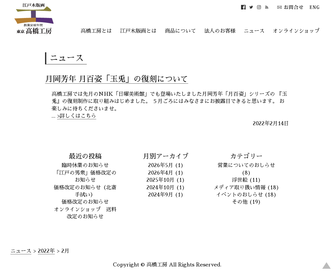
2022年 (46, 251)
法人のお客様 (219, 31)
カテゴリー (246, 156)
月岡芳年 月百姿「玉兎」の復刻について (116, 79)
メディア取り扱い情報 (239, 187)
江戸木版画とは (138, 31)
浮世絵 (240, 180)
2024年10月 (160, 187)
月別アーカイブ (166, 156)
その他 (240, 202)
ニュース (254, 31)
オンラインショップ (296, 31)
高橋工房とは (96, 31)
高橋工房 (156, 264)
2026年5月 (160, 165)
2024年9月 (160, 194)
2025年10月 (160, 180)
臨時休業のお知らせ (85, 165)
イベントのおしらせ (239, 194)
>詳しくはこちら (76, 116)
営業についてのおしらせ (246, 165)
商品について (180, 31)
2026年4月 (160, 173)
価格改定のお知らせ (85, 202)
